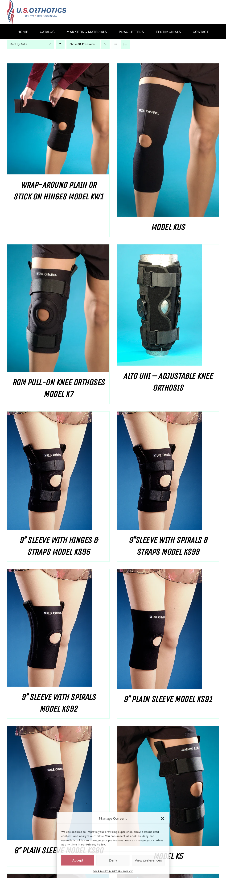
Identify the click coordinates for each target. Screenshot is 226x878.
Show (82, 44)
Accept (77, 860)
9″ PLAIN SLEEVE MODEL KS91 (167, 699)
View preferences (148, 860)
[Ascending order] (60, 44)
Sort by (18, 44)
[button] (162, 818)
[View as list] (125, 44)
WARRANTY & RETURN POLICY (113, 871)
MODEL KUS (168, 227)
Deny (113, 860)
